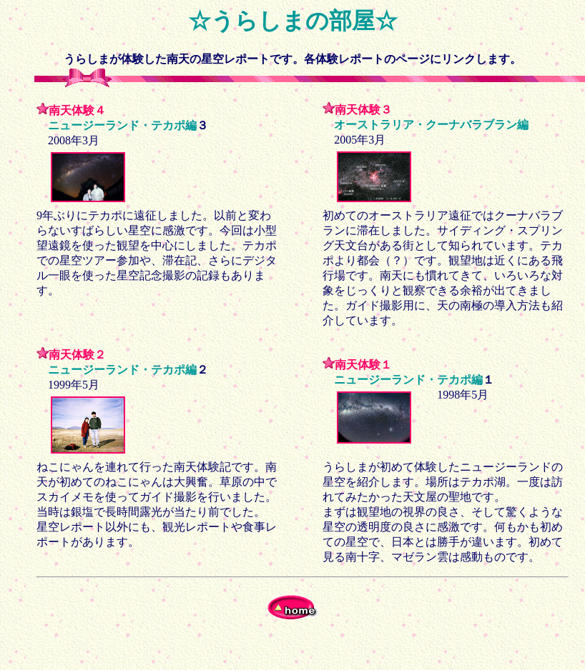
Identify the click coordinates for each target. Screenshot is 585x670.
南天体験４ (77, 110)
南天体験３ (363, 110)
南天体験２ (77, 355)
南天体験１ (363, 365)
